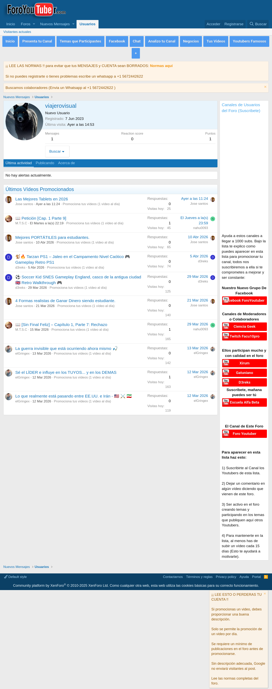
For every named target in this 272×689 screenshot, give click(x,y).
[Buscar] (258, 24)
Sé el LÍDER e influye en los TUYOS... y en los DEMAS (66, 370)
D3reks (244, 379)
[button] (34, 24)
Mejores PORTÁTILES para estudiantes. (52, 236)
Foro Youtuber (244, 430)
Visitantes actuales (17, 32)
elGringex (22, 352)
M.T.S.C (21, 222)
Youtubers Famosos (249, 40)
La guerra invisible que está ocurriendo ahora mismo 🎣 (66, 347)
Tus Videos (215, 40)
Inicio (10, 24)
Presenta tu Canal (37, 40)
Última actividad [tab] (18, 161)
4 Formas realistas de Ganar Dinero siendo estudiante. (65, 299)
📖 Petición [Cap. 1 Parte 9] (40, 216)
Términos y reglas (199, 574)
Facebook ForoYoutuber (245, 298)
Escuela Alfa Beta (244, 399)
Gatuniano (244, 370)
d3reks (20, 266)
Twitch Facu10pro (244, 334)
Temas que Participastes (80, 40)
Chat (137, 40)
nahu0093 (200, 226)
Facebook (117, 40)
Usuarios (87, 24)
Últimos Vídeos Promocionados (39, 187)
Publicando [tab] (45, 161)
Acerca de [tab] (66, 161)
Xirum (245, 361)
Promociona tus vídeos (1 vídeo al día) (91, 202)
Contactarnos (173, 574)
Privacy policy (226, 574)
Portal (256, 574)
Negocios (191, 40)
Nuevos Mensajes (55, 24)
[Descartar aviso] (265, 86)
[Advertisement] (244, 173)
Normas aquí (161, 64)
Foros (25, 24)
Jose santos (24, 202)
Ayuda (244, 574)
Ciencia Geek (244, 324)
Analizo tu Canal (161, 40)
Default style (15, 574)
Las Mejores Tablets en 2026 (41, 197)
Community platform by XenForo (61, 582)
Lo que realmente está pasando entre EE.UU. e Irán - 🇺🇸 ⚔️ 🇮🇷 (73, 394)
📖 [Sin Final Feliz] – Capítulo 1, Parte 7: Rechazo (61, 323)
